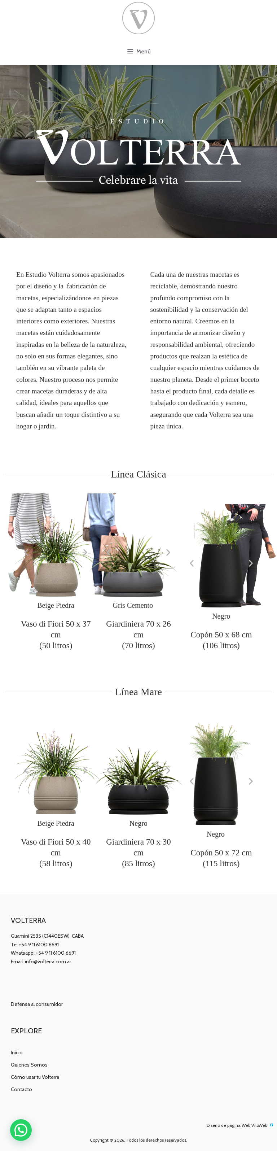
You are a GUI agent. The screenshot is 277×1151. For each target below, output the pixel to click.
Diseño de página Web (228, 1125)
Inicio (17, 1052)
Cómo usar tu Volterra (35, 1077)
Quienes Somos (29, 1064)
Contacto (21, 1089)
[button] (26, 552)
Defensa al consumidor (37, 1004)
